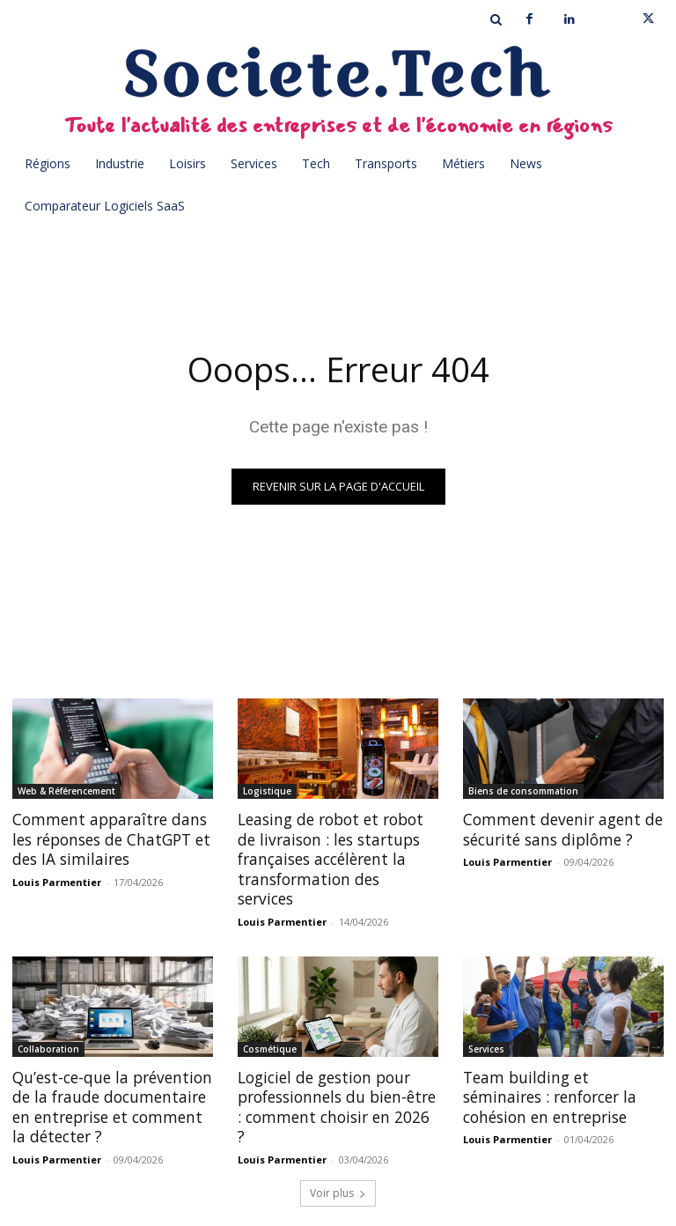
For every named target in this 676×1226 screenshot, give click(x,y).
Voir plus (338, 1170)
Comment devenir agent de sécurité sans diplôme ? (556, 829)
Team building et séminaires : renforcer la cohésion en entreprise (563, 1075)
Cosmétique (270, 1028)
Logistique (267, 791)
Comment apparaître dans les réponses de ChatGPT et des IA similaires (106, 838)
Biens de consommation (523, 791)
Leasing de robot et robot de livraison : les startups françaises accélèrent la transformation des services (336, 848)
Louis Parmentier (56, 880)
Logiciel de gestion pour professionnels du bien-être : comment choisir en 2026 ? (337, 1075)
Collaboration (48, 1028)
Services (486, 1028)
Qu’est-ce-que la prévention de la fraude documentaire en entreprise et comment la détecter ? (109, 1085)
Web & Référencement (66, 791)
